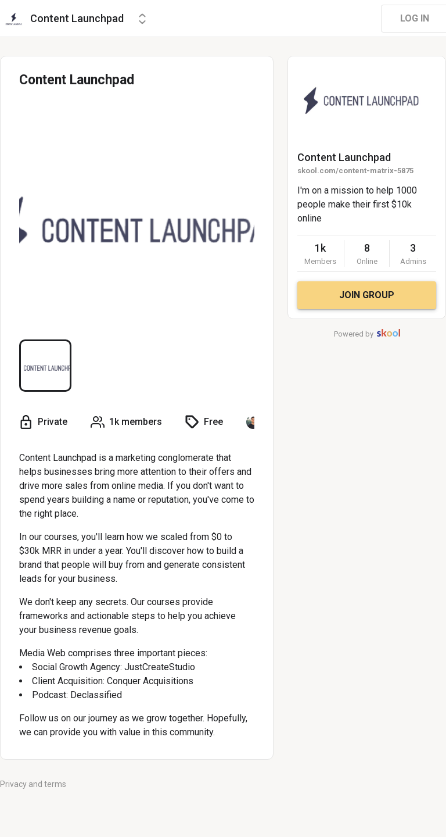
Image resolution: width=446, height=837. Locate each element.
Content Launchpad (344, 157)
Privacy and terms (33, 784)
